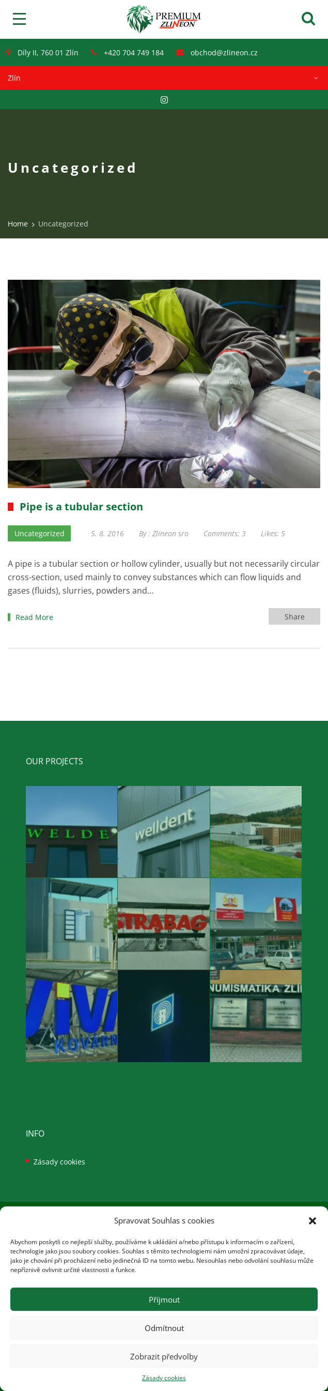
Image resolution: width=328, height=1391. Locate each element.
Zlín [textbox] (14, 78)
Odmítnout (164, 1328)
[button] (312, 1221)
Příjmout (164, 1299)
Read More (34, 617)
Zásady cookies (164, 1377)
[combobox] (164, 77)
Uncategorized (39, 533)
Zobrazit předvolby (164, 1356)
